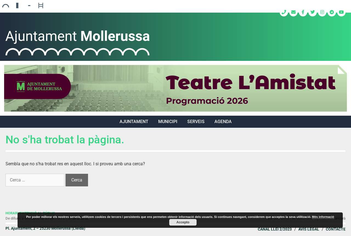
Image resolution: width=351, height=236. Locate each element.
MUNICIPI (167, 121)
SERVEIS (196, 121)
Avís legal (308, 229)
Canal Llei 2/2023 (275, 229)
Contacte (336, 229)
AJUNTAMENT (134, 121)
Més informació (323, 216)
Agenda (223, 121)
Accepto (182, 222)
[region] (175, 88)
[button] (175, 88)
